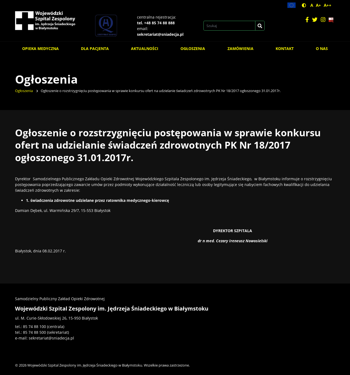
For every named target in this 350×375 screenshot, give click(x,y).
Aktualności (144, 48)
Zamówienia (240, 48)
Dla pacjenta (95, 48)
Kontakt (285, 48)
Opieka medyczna (40, 48)
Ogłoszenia (192, 48)
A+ (318, 5)
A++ (327, 5)
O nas (322, 48)
